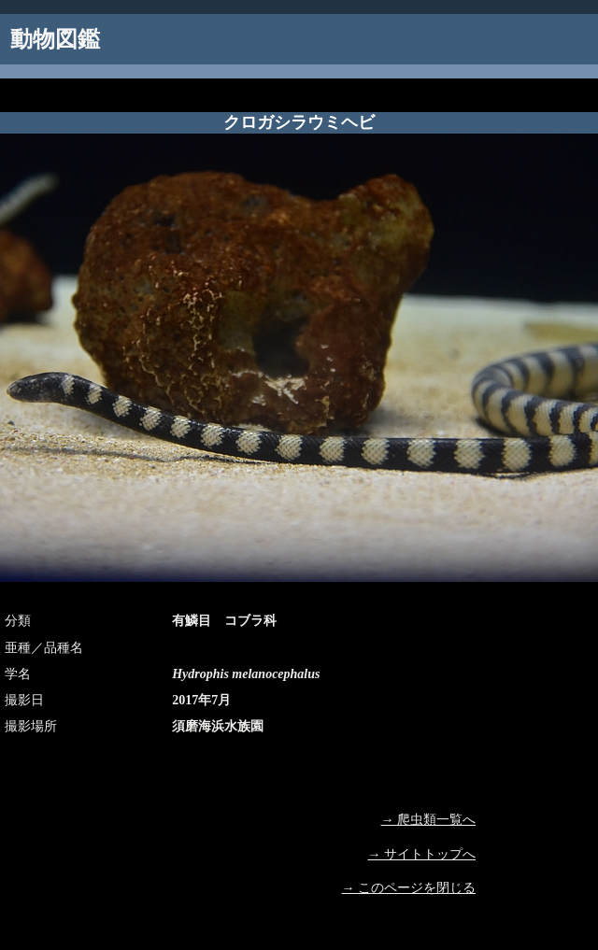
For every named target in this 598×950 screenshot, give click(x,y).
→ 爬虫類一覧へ (429, 820)
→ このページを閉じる (409, 888)
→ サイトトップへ (422, 854)
